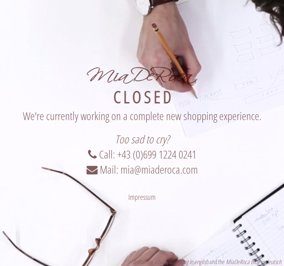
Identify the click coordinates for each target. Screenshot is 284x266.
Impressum (142, 197)
